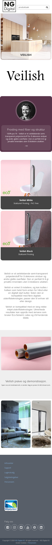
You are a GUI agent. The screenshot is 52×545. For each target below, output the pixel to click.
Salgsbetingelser (11, 477)
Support (7, 468)
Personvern (9, 482)
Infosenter (8, 463)
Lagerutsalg (9, 472)
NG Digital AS (20, 540)
